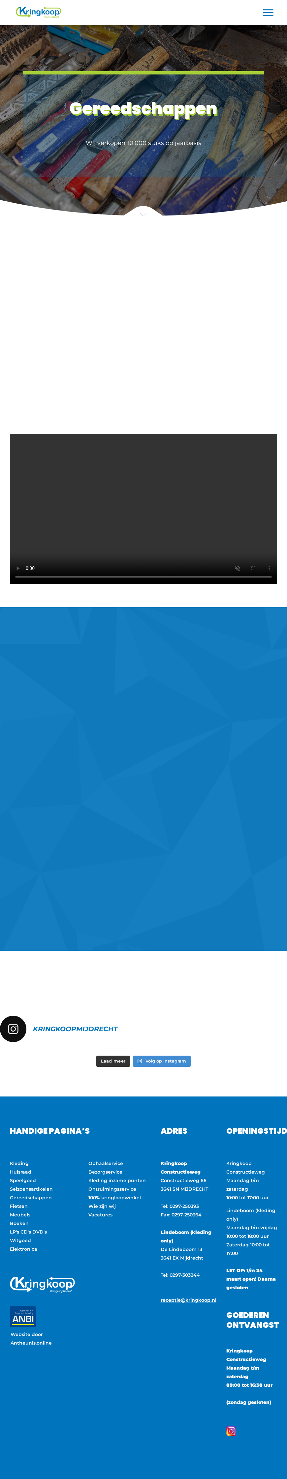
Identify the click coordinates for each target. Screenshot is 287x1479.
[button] (268, 12)
